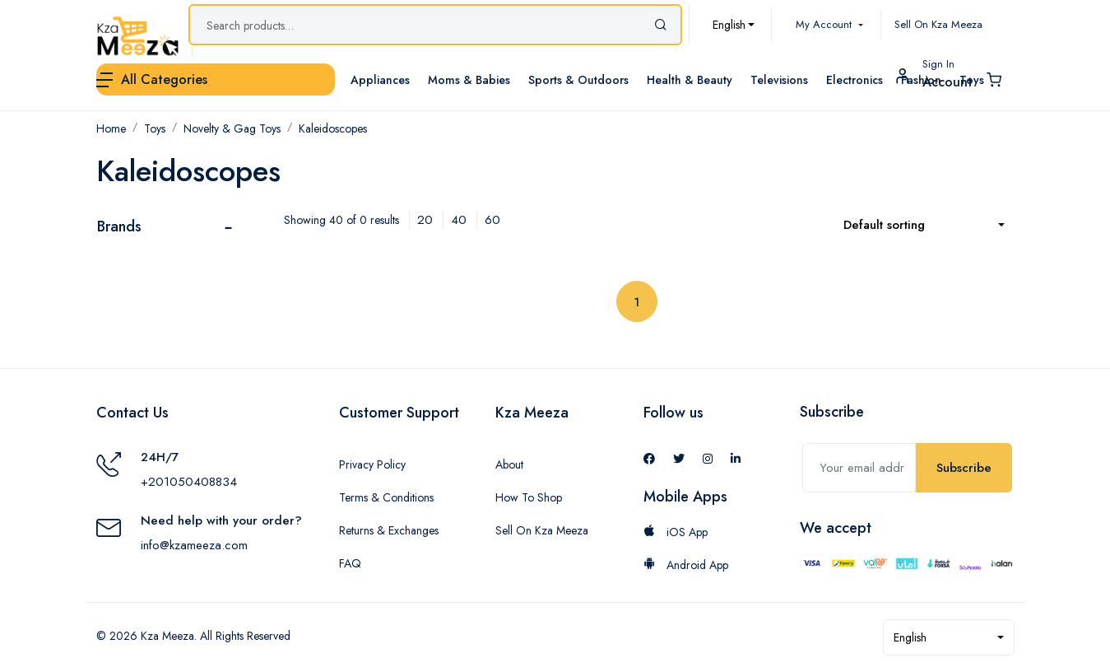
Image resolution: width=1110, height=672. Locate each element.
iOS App (675, 532)
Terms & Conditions (386, 497)
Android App (685, 565)
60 (492, 220)
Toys (154, 128)
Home (111, 128)
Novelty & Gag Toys (232, 128)
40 (459, 220)
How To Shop (528, 497)
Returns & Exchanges (389, 530)
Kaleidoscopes (333, 128)
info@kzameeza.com (194, 545)
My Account (825, 24)
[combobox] (734, 24)
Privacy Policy (372, 464)
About (509, 464)
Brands (119, 226)
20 (425, 220)
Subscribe (964, 468)
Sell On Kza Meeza (938, 24)
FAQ (350, 563)
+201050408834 (189, 482)
